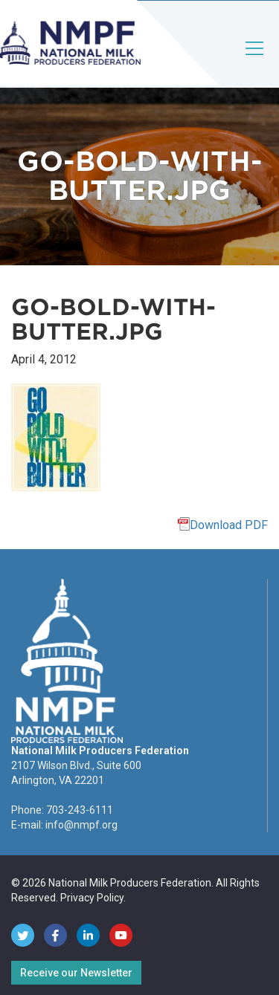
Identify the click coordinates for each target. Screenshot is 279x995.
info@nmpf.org (81, 825)
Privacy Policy (92, 898)
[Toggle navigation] (255, 60)
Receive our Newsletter (76, 973)
